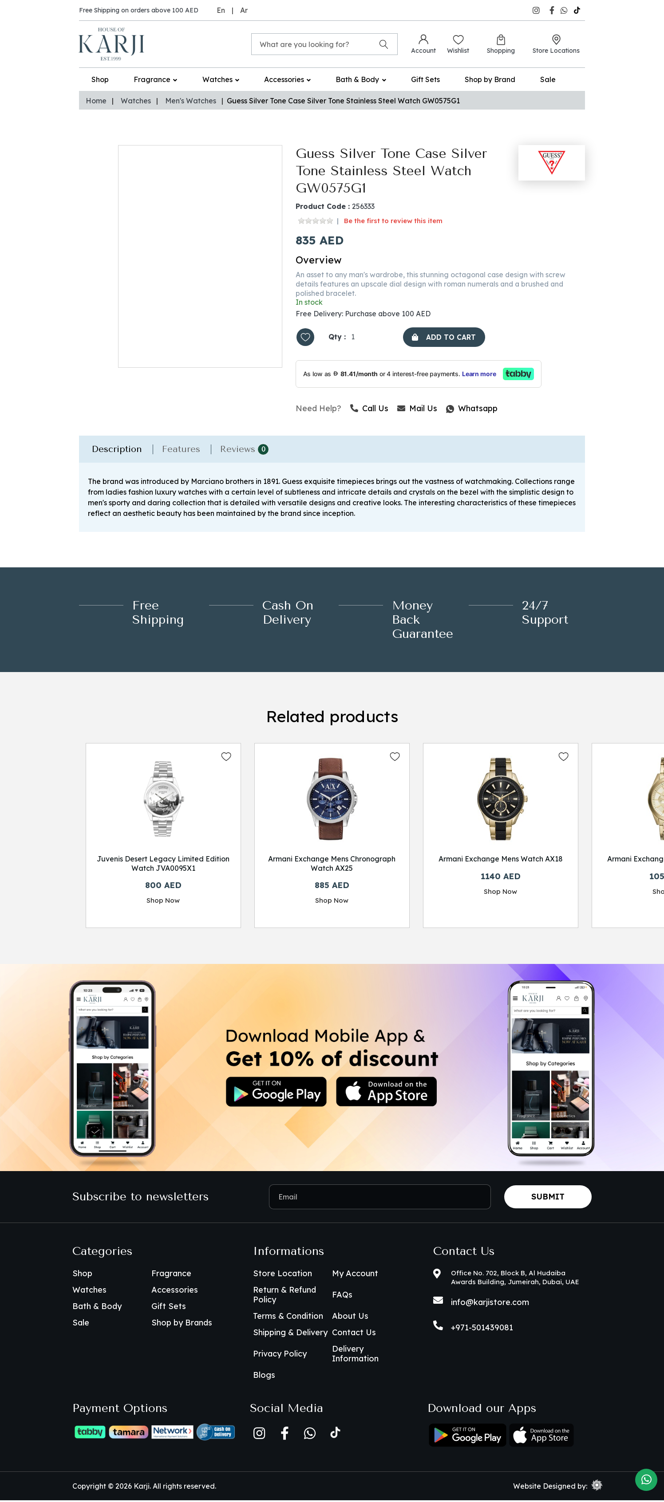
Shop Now (163, 901)
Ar (244, 10)
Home (96, 100)
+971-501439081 (482, 1329)
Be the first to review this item (393, 220)
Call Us (369, 409)
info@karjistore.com (490, 1304)
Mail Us (417, 409)
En (221, 10)
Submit (548, 1198)
